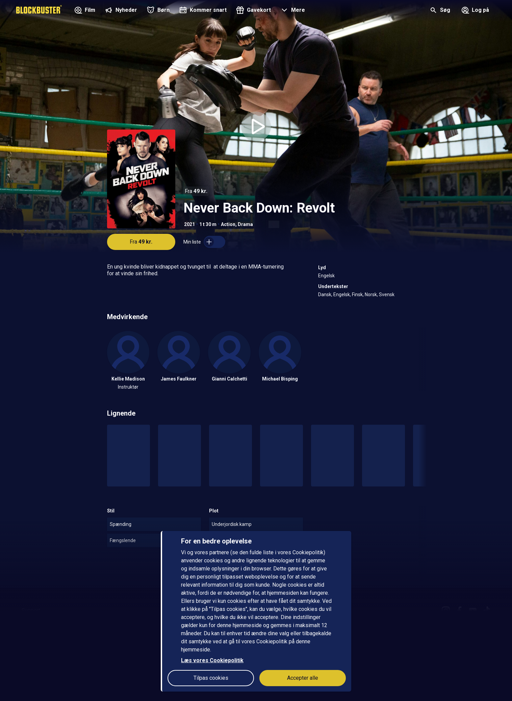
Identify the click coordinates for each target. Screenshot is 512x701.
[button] (292, 11)
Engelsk (326, 275)
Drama (245, 224)
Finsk (357, 294)
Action (228, 224)
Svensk (386, 294)
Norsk (371, 294)
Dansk (324, 294)
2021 (189, 224)
